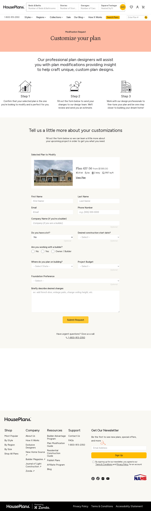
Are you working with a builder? (47, 247)
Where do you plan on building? (47, 262)
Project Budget (85, 262)
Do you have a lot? (40, 232)
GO (123, 7)
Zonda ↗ (30, 471)
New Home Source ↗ (35, 453)
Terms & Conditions (103, 464)
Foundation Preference (42, 276)
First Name (36, 196)
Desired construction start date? (94, 232)
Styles (29, 17)
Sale (69, 17)
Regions (41, 17)
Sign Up (119, 455)
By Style (8, 440)
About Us (30, 436)
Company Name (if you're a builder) (49, 218)
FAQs (71, 440)
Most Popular (11, 436)
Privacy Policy (122, 464)
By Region (9, 445)
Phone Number (85, 207)
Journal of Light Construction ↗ (33, 465)
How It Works (95, 17)
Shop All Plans (11, 453)
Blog (49, 469)
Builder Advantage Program (56, 437)
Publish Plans (53, 460)
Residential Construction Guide (53, 453)
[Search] (146, 17)
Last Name (83, 196)
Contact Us (74, 436)
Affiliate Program (56, 464)
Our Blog (79, 17)
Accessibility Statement (129, 506)
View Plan (81, 177)
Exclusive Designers (31, 446)
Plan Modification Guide (56, 444)
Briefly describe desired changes (47, 288)
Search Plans (113, 17)
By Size (8, 449)
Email (34, 207)
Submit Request (75, 320)
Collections (56, 17)
